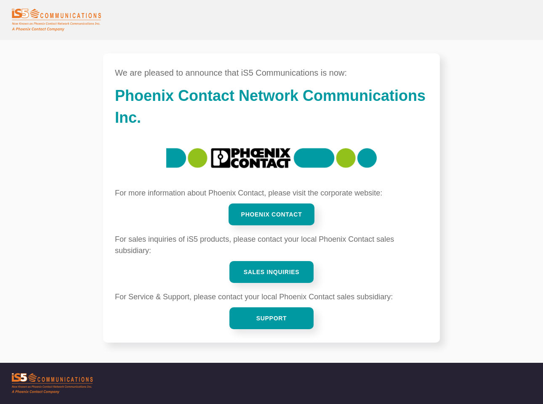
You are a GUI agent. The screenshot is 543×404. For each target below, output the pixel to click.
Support (271, 318)
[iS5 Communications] (271, 383)
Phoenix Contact (271, 214)
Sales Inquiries (272, 272)
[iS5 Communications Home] (56, 20)
